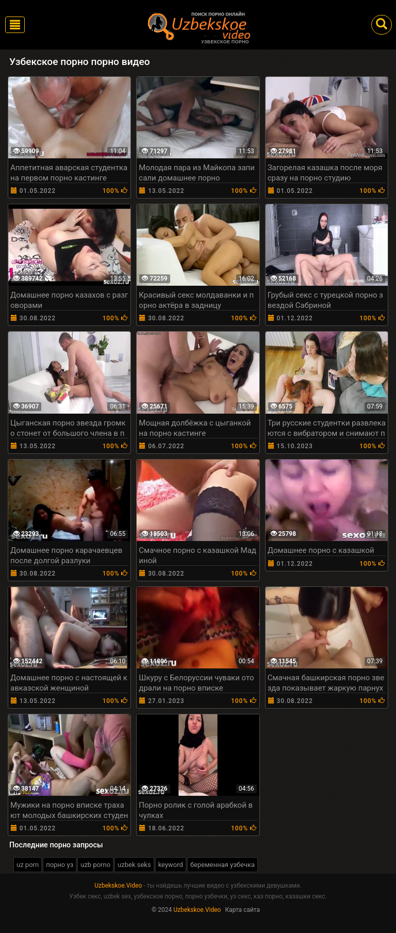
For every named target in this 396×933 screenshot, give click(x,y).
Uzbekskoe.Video (118, 885)
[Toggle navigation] (15, 25)
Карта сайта (242, 909)
